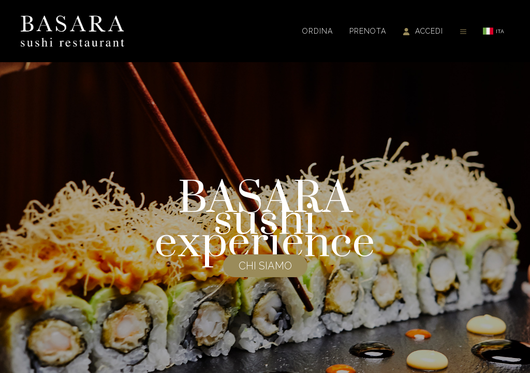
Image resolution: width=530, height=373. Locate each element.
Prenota (367, 31)
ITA (493, 31)
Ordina (317, 31)
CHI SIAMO (265, 266)
